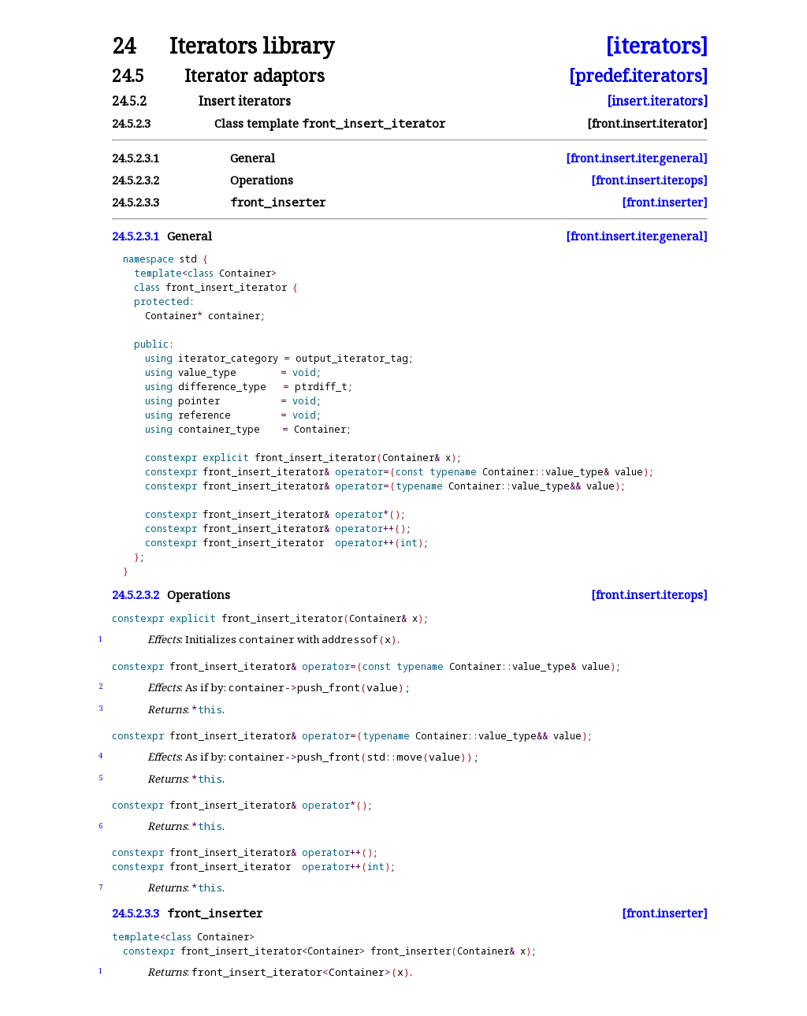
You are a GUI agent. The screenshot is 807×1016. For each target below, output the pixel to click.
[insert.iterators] (657, 101)
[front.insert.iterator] (647, 123)
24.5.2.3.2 (135, 180)
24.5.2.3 (131, 123)
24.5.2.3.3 (135, 202)
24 (124, 46)
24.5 (128, 75)
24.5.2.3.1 (135, 158)
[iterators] (656, 46)
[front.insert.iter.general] (637, 158)
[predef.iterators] (638, 75)
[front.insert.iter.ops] (649, 180)
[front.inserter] (665, 202)
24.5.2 (129, 101)
